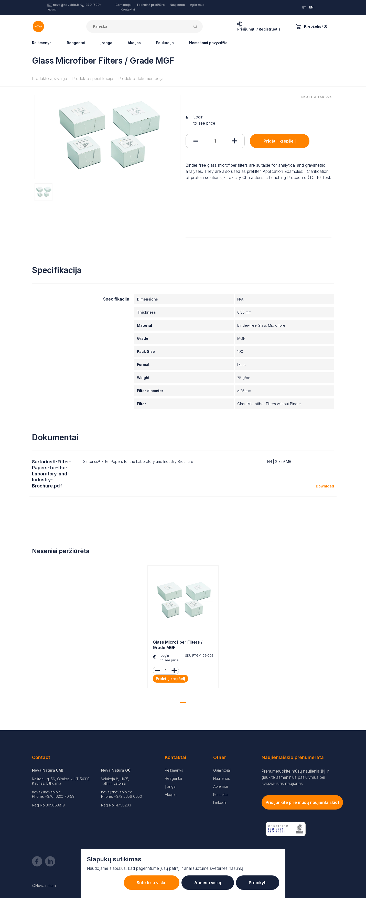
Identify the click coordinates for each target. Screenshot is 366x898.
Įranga (106, 43)
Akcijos (134, 43)
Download (325, 486)
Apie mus (197, 5)
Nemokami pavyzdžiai (209, 43)
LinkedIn (220, 802)
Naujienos (177, 5)
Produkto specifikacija (92, 78)
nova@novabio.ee (116, 792)
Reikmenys (41, 43)
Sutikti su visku (152, 882)
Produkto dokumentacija (141, 78)
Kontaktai (128, 9)
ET (304, 7)
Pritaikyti (257, 882)
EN (311, 7)
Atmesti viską (207, 882)
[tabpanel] (183, 628)
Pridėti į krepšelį (280, 141)
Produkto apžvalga (49, 78)
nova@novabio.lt (66, 5)
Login (198, 116)
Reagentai (76, 43)
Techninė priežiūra (150, 5)
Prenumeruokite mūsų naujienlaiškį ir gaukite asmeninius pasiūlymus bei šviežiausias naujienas (295, 777)
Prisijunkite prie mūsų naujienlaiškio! (302, 802)
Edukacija (165, 43)
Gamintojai (123, 5)
